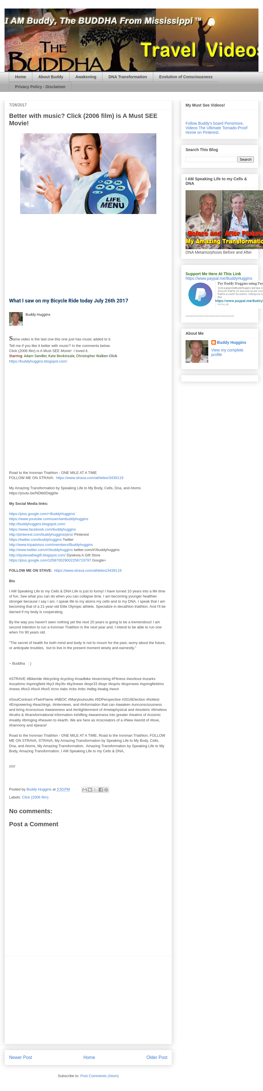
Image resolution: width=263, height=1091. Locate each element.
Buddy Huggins (38, 314)
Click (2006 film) (35, 797)
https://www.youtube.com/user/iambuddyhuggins (48, 519)
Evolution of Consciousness (185, 77)
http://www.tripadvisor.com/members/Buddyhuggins (51, 545)
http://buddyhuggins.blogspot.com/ (37, 524)
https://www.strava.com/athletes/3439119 (89, 478)
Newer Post (20, 1057)
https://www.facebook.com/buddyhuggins (42, 529)
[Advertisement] (88, 1000)
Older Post (156, 1057)
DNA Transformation (127, 77)
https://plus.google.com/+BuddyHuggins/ (42, 514)
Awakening (85, 77)
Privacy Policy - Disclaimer (40, 86)
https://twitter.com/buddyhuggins (35, 539)
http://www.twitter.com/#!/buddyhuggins (41, 550)
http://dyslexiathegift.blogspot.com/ (37, 555)
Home (20, 77)
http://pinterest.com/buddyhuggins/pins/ (41, 534)
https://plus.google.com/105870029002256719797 (50, 560)
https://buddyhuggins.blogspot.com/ (38, 361)
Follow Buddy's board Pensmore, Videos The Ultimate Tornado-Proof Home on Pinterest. (216, 128)
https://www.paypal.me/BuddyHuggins (219, 278)
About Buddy (50, 77)
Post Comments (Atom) (99, 1076)
